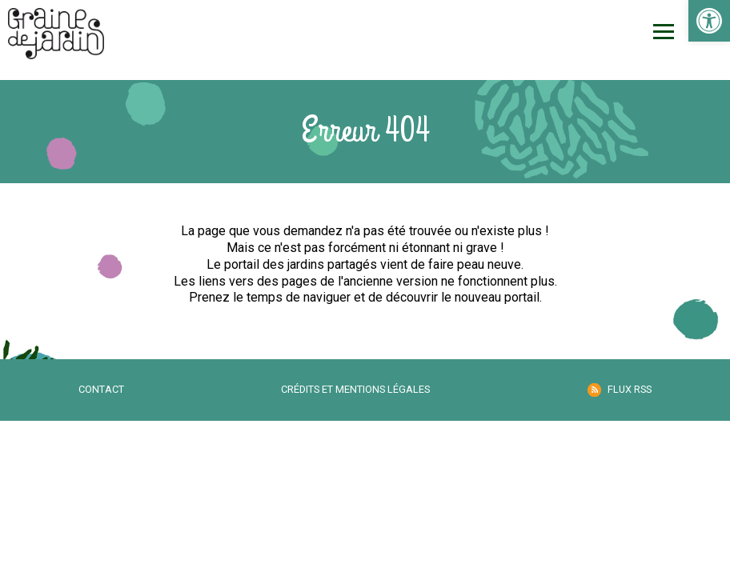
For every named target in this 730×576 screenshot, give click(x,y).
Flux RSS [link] (630, 389)
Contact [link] (101, 389)
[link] (709, 21)
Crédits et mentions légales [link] (355, 389)
